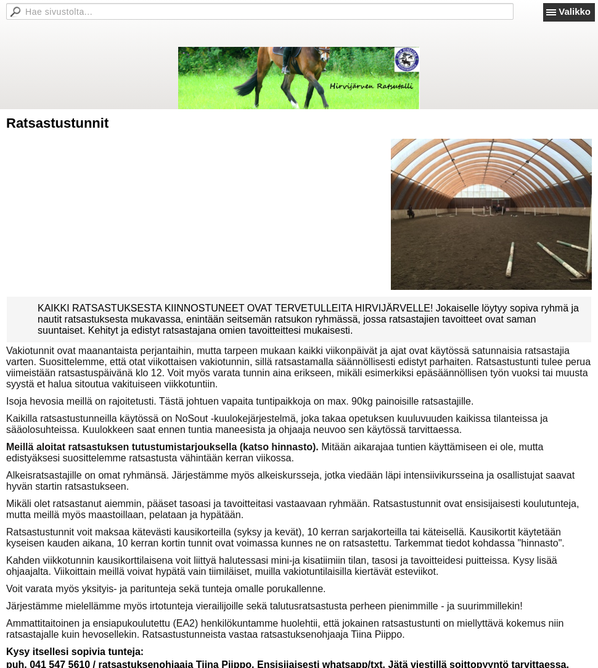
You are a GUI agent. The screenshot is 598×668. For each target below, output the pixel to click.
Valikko (575, 11)
